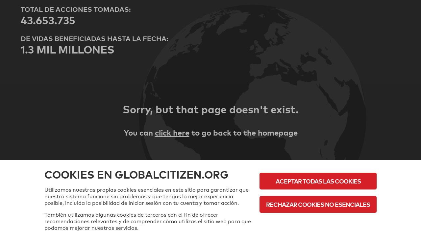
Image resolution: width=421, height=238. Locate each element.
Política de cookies (318, 222)
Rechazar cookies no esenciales (318, 204)
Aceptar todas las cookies (318, 181)
